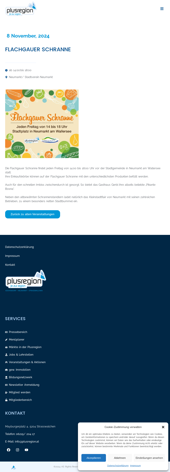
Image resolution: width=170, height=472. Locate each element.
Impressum (135, 465)
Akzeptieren (94, 457)
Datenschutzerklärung (117, 465)
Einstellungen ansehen (149, 457)
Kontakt (10, 264)
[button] (163, 427)
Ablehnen (120, 457)
